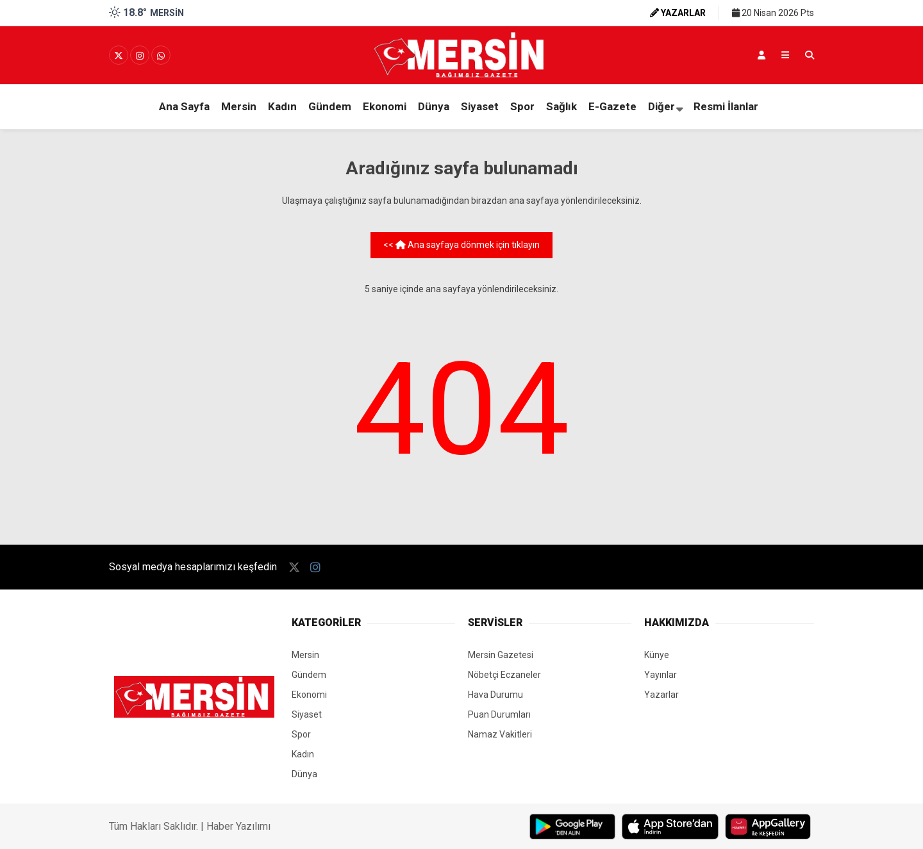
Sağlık (561, 106)
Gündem (329, 106)
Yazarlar (661, 694)
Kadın (282, 106)
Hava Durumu (495, 694)
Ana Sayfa (184, 106)
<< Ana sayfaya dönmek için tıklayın (461, 245)
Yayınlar (660, 675)
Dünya (433, 106)
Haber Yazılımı (238, 826)
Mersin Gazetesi (500, 655)
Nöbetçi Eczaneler (504, 675)
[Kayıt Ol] (761, 55)
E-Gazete (612, 106)
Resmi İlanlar (726, 106)
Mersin (238, 106)
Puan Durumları (499, 714)
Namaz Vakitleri (500, 734)
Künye (656, 655)
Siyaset (480, 106)
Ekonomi (384, 106)
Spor (522, 106)
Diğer (661, 106)
